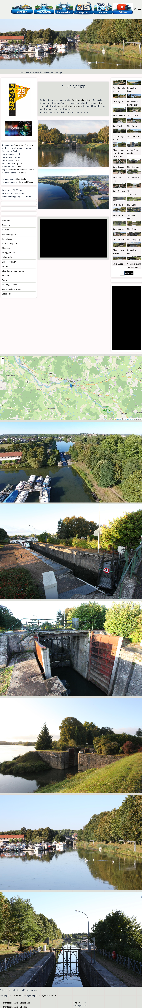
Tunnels (5, 280)
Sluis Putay (132, 126)
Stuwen (5, 275)
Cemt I (17, 160)
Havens (5, 229)
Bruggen (6, 225)
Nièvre (101, 103)
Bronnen (6, 220)
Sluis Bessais (118, 167)
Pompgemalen (8, 252)
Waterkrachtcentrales (11, 289)
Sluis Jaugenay (133, 239)
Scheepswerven (9, 262)
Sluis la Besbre (134, 136)
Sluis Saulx (21, 179)
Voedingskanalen (9, 284)
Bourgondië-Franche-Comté (69, 106)
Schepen (76, 1002)
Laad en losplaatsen (11, 243)
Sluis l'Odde (132, 115)
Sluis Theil (117, 126)
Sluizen (5, 266)
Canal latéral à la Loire (82, 100)
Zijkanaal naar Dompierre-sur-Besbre (119, 153)
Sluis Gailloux (119, 191)
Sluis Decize (118, 215)
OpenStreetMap (128, 419)
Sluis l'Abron (118, 229)
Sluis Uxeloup (119, 239)
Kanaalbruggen (9, 234)
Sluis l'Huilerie (119, 205)
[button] (71, 386)
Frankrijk (21, 172)
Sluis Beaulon (133, 167)
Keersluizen (7, 239)
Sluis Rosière (133, 177)
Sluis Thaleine (119, 115)
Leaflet (118, 419)
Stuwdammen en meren (13, 271)
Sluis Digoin (118, 101)
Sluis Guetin (118, 264)
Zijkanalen (6, 293)
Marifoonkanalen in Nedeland (16, 1002)
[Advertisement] (72, 238)
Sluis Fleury (132, 229)
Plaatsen (6, 248)
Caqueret (18, 163)
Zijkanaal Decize (26, 182)
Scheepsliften (8, 257)
